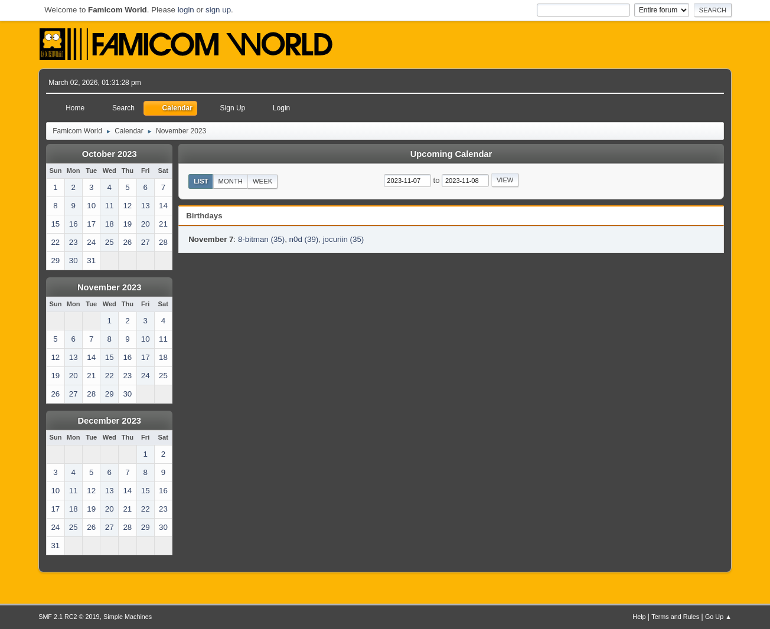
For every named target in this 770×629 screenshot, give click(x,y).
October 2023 (109, 154)
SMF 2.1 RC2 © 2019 (68, 616)
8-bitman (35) (261, 239)
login (186, 9)
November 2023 (109, 287)
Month (230, 181)
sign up (218, 9)
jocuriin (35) (343, 239)
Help (638, 616)
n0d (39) (304, 239)
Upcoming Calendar (451, 154)
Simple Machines (127, 616)
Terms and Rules (675, 616)
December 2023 (109, 420)
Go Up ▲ (718, 616)
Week (262, 181)
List (201, 181)
